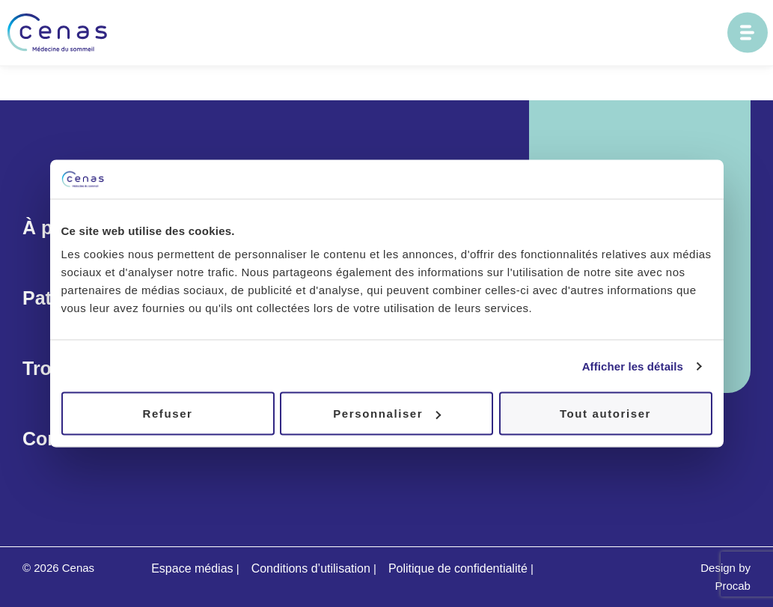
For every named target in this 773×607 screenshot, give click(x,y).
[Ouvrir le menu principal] (747, 33)
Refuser (167, 413)
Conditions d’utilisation (310, 568)
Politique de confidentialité (458, 568)
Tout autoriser (605, 413)
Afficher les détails (632, 365)
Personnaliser (387, 413)
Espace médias (192, 568)
